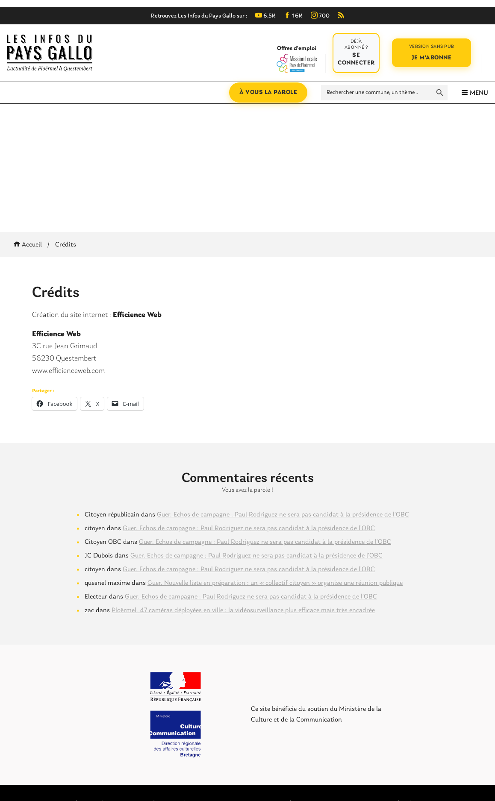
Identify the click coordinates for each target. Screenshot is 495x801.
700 (320, 16)
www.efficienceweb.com (68, 371)
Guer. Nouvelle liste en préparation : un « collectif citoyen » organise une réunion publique (275, 583)
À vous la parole (268, 92)
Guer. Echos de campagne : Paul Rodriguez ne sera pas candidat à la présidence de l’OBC (283, 514)
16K (293, 16)
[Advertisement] (247, 168)
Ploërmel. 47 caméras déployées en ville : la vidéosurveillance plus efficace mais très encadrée (243, 610)
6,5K (265, 16)
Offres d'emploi (296, 59)
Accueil (29, 244)
